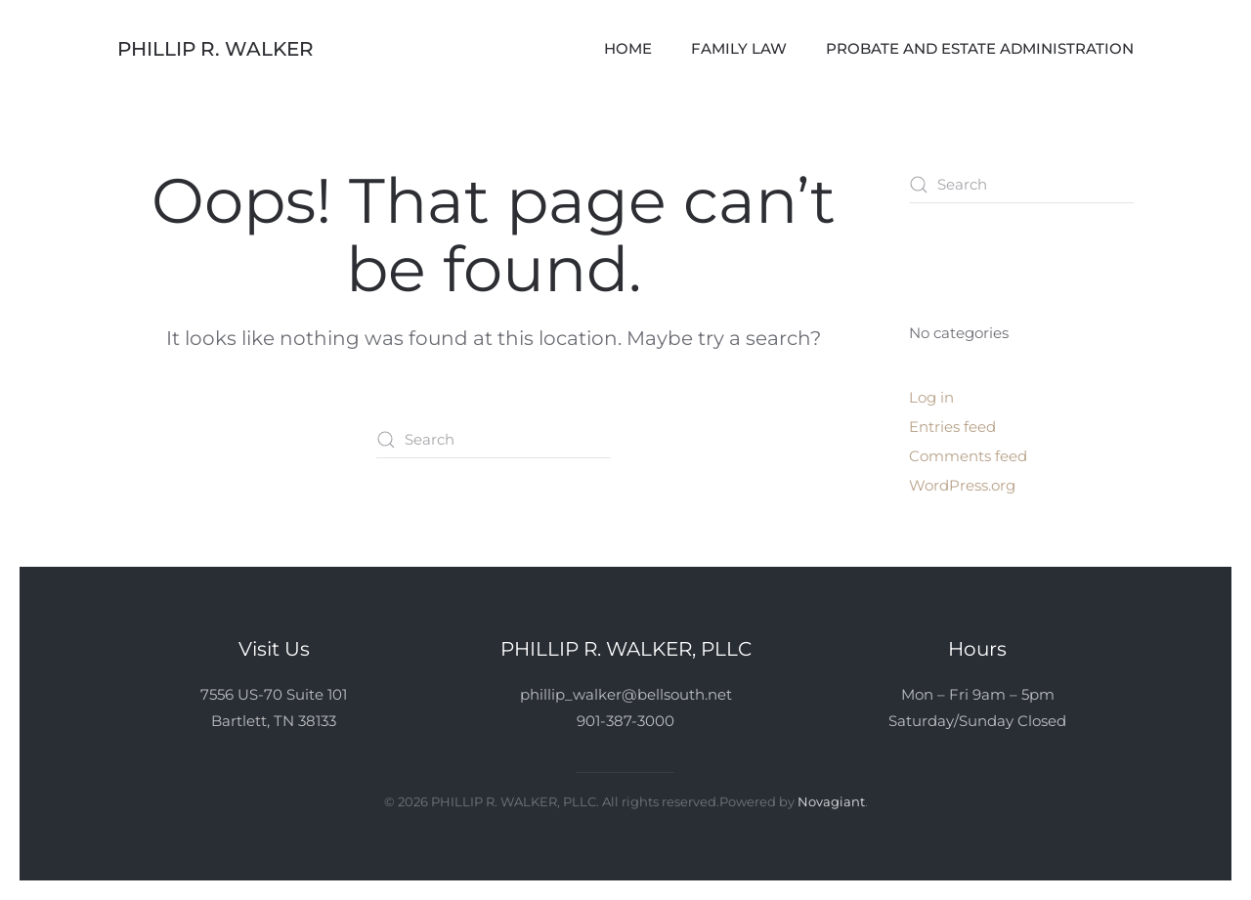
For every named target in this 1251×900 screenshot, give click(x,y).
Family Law (739, 48)
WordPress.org (962, 485)
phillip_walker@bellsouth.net (626, 694)
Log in (931, 397)
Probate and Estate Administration (980, 48)
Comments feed (968, 456)
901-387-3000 (625, 720)
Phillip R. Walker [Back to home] (215, 49)
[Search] (493, 439)
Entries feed (952, 426)
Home (628, 48)
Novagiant (831, 800)
